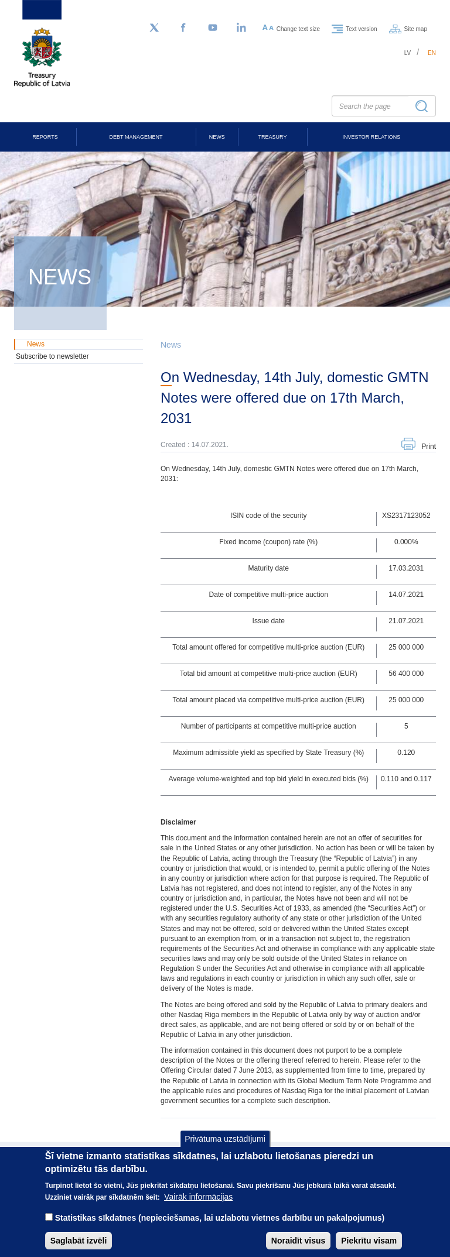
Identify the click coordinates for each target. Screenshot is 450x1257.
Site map (415, 28)
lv (407, 53)
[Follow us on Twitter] (154, 28)
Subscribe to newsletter (52, 356)
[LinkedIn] (242, 28)
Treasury (272, 137)
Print (428, 446)
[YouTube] (212, 28)
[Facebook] (183, 28)
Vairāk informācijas (198, 1208)
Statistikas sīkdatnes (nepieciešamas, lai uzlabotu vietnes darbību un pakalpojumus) (220, 1229)
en (432, 53)
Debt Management (136, 137)
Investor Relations (371, 137)
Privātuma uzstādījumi (225, 1150)
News (217, 137)
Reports (44, 137)
